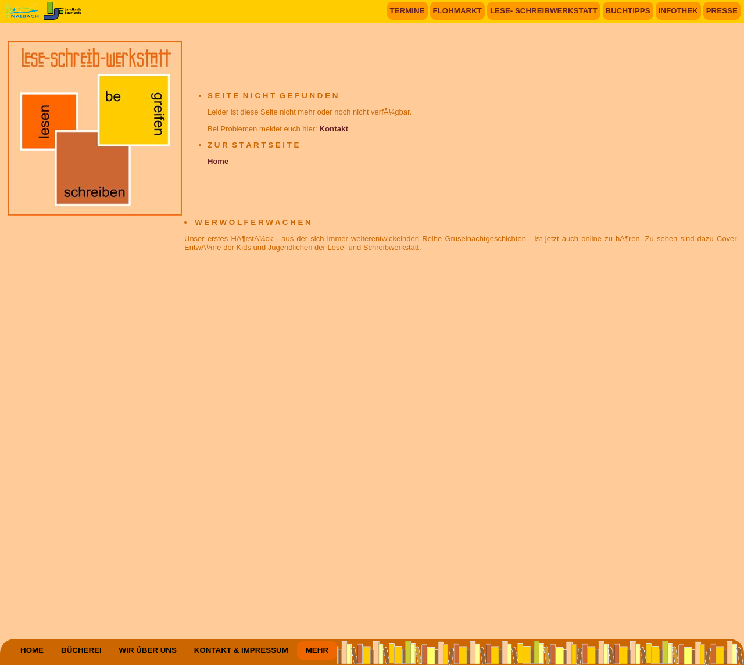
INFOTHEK (678, 10)
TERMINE (407, 10)
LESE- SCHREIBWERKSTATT (544, 10)
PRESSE (722, 10)
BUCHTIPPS (628, 10)
